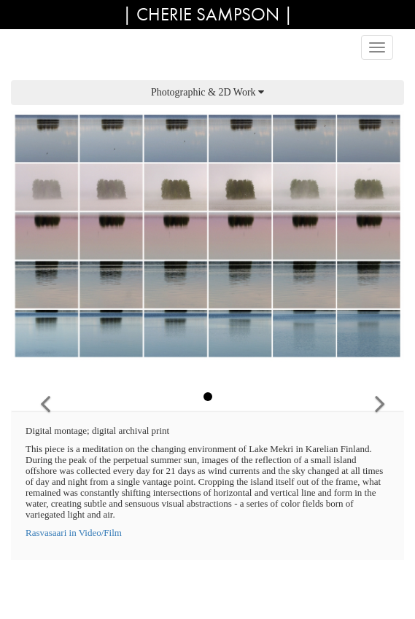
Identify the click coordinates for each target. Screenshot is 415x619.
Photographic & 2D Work (207, 92)
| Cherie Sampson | (208, 14)
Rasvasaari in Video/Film (74, 532)
